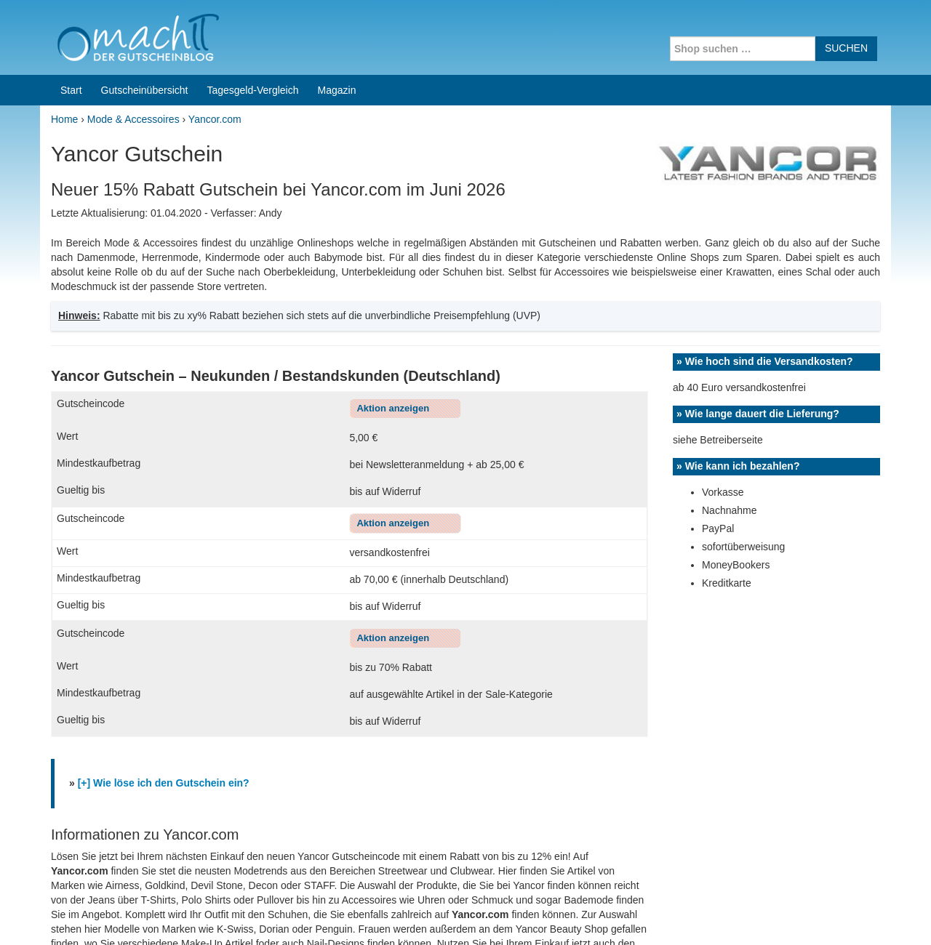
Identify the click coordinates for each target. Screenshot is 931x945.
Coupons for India (358, 852)
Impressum (800, 915)
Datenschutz (862, 915)
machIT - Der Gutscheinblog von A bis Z (165, 915)
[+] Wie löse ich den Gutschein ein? (163, 589)
